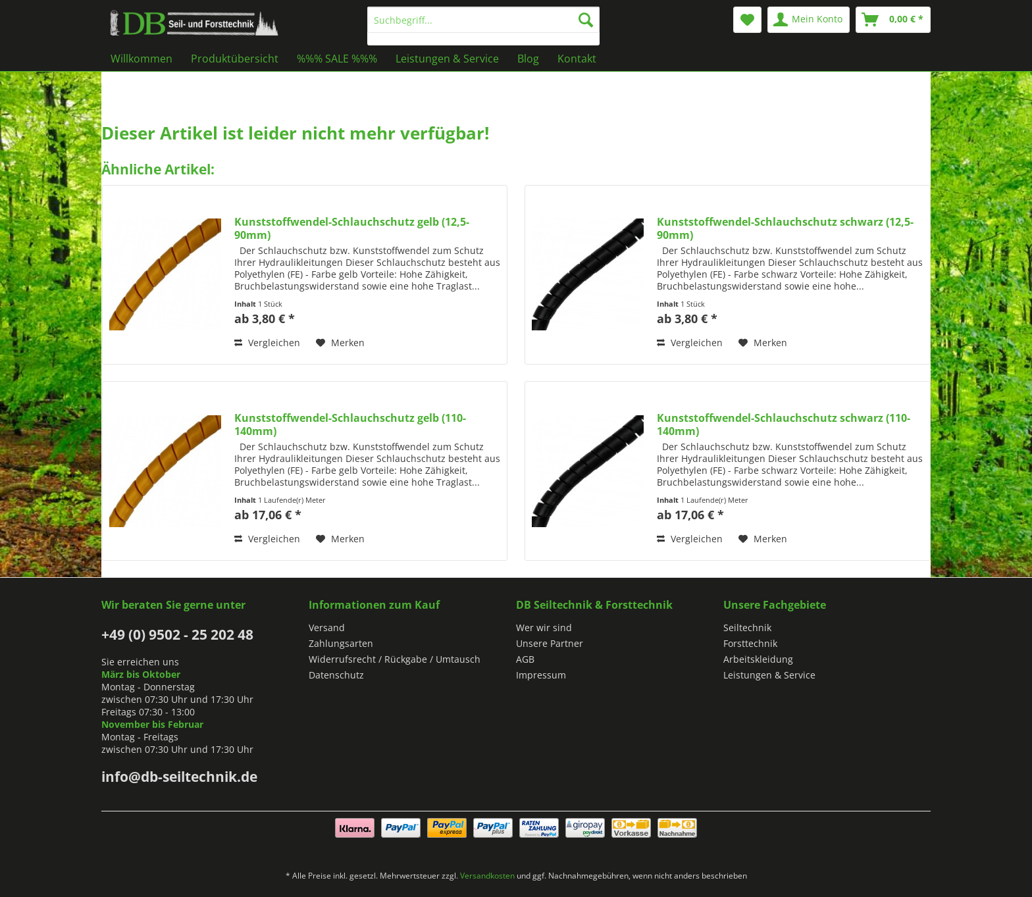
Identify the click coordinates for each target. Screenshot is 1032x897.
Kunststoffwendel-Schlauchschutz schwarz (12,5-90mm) (785, 228)
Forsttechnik (750, 643)
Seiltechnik (747, 627)
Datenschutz (336, 675)
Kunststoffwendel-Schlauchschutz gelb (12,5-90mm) (351, 228)
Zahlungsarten (341, 643)
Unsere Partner (549, 643)
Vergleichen (267, 342)
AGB (525, 659)
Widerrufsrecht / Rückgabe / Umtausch (394, 659)
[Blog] (528, 58)
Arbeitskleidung (758, 659)
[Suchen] (586, 20)
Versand (327, 627)
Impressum (541, 675)
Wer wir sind (544, 627)
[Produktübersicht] (235, 58)
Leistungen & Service (769, 675)
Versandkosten (487, 875)
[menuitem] (483, 26)
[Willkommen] (141, 58)
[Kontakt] (577, 58)
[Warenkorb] (893, 20)
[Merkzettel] (747, 20)
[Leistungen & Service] (447, 58)
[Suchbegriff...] (483, 20)
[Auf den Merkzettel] (340, 343)
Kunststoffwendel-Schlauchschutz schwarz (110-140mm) (783, 424)
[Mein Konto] (808, 20)
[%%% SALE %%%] (337, 58)
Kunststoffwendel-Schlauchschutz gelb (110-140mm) (350, 424)
